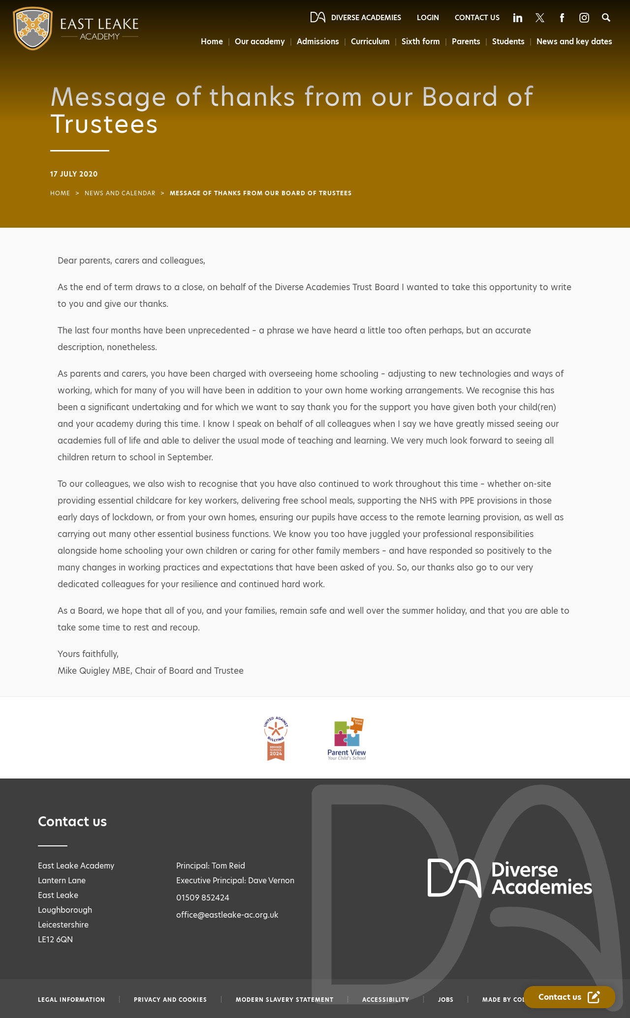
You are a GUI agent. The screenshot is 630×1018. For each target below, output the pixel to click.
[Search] (606, 17)
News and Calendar (120, 193)
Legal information (71, 1000)
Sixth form (421, 41)
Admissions (318, 41)
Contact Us (477, 18)
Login (428, 18)
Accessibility (386, 1000)
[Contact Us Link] (569, 997)
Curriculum (370, 41)
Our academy (260, 41)
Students (508, 41)
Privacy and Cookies (170, 1000)
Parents (466, 41)
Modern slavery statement (285, 1000)
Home (212, 41)
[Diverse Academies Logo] (56, 28)
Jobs (446, 1000)
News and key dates (574, 41)
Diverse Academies (366, 18)
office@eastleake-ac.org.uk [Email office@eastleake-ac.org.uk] (227, 915)
